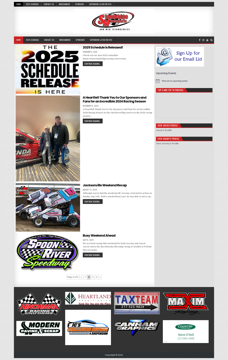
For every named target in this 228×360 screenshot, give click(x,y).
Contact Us (49, 4)
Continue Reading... (92, 63)
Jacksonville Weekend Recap (105, 185)
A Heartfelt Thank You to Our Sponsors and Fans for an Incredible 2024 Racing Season (114, 99)
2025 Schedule (32, 4)
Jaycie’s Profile (164, 130)
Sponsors (79, 4)
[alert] (184, 81)
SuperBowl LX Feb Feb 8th (100, 4)
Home (18, 4)
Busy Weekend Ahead (99, 235)
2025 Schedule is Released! (103, 47)
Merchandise (64, 4)
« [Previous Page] (81, 277)
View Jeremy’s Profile (167, 143)
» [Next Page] (100, 277)
